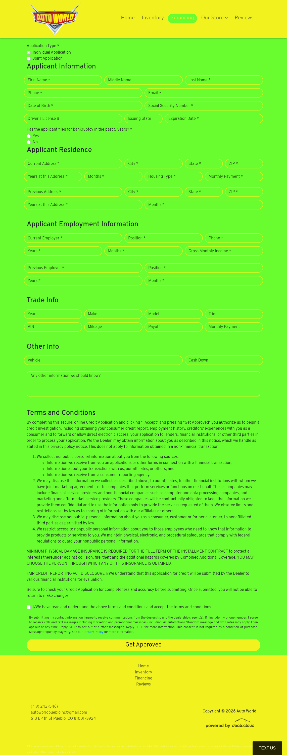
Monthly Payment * (226, 176)
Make (92, 314)
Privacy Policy (93, 632)
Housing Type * (161, 176)
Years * (34, 251)
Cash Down (198, 360)
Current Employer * (45, 238)
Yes (36, 136)
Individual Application (52, 52)
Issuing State (139, 118)
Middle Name (119, 80)
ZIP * (233, 163)
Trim (212, 314)
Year (32, 314)
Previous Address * (44, 192)
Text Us (267, 748)
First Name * (39, 80)
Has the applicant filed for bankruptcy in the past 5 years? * (79, 129)
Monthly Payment (224, 327)
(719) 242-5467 (45, 706)
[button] (214, 18)
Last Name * (199, 80)
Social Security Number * (170, 106)
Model (153, 314)
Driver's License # (44, 118)
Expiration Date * (183, 118)
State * (194, 163)
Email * (154, 93)
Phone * (35, 93)
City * (133, 163)
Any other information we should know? (65, 375)
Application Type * (43, 46)
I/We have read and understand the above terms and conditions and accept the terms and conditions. (122, 607)
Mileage (95, 327)
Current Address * (44, 163)
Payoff (154, 327)
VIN (31, 327)
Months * (96, 176)
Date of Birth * (40, 106)
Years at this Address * (48, 176)
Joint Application (48, 58)
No (35, 142)
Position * (137, 238)
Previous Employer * (46, 268)
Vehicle (34, 360)
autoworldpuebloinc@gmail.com (59, 712)
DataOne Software (107, 746)
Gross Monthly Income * (209, 251)
